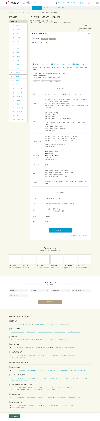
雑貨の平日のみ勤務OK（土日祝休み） (46, 387)
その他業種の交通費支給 (74, 397)
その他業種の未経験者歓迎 (78, 370)
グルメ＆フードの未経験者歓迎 (47, 370)
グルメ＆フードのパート (40, 339)
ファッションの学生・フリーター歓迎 (20, 378)
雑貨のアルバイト (31, 332)
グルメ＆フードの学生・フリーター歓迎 (58, 378)
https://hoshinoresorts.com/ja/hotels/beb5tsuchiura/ (59, 203)
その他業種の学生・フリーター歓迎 (20, 380)
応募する (60, 230)
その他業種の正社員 (64, 324)
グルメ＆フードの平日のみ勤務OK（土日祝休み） (70, 387)
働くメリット (48, 7)
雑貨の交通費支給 (31, 397)
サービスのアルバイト (59, 332)
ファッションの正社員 (16, 324)
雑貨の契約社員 (29, 347)
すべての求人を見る (63, 3)
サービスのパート (52, 339)
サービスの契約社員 (56, 347)
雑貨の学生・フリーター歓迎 (39, 378)
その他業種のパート (64, 339)
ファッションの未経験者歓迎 (18, 370)
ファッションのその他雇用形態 (18, 355)
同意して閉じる (14, 416)
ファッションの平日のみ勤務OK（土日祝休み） (22, 387)
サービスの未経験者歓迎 (64, 370)
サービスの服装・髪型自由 (67, 405)
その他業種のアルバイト (74, 332)
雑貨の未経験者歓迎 (33, 370)
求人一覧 (36, 7)
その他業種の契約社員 (69, 347)
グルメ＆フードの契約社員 (42, 347)
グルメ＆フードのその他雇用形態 (50, 355)
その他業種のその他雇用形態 (18, 357)
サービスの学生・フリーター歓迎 (79, 378)
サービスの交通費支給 (59, 397)
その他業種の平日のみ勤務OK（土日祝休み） (46, 389)
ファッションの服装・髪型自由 (18, 405)
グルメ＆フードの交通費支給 (45, 397)
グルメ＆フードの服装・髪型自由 (50, 405)
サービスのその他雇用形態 (67, 355)
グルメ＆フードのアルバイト (45, 332)
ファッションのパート (16, 339)
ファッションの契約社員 (17, 347)
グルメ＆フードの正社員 (40, 324)
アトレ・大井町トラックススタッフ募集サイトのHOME (22, 12)
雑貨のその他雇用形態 (34, 355)
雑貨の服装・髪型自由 (34, 405)
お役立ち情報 (60, 7)
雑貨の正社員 (28, 324)
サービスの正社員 (52, 324)
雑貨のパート (28, 339)
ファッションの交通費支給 (17, 397)
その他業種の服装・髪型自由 (18, 407)
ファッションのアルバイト (17, 332)
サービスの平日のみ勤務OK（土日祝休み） (21, 389)
